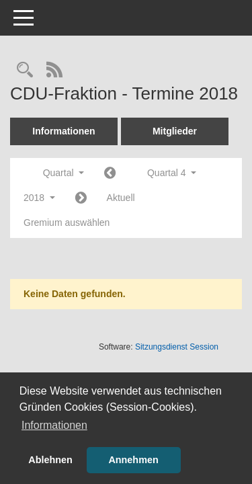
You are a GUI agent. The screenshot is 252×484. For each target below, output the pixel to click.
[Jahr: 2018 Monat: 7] (110, 173)
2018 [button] (39, 197)
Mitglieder (175, 131)
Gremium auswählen (67, 222)
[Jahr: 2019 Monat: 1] (81, 198)
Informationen (63, 131)
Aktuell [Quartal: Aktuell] (121, 197)
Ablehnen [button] (50, 459)
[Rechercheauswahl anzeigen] (25, 71)
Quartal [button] (63, 172)
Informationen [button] (54, 425)
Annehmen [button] (133, 459)
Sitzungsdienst (176, 347)
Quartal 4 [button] (171, 172)
